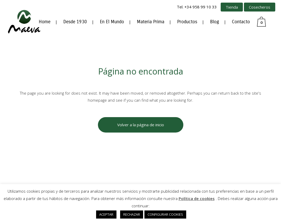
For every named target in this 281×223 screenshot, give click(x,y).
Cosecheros (259, 7)
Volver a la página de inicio (140, 124)
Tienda (232, 7)
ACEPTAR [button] (106, 214)
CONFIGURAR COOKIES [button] (165, 214)
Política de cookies (197, 198)
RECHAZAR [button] (131, 214)
